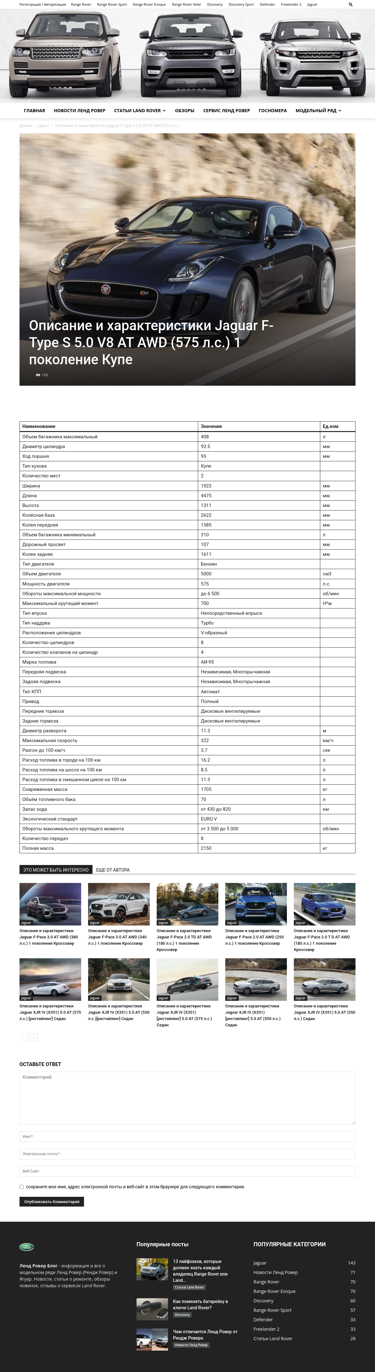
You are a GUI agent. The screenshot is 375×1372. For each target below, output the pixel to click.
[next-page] (33, 1037)
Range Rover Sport (112, 4)
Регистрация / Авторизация (43, 4)
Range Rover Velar (186, 4)
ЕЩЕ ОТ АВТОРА (113, 870)
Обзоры (184, 110)
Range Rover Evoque (149, 4)
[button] (350, 4)
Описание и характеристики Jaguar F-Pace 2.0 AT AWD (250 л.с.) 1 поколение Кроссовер (254, 937)
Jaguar (312, 4)
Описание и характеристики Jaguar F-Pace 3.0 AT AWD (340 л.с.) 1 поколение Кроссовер (117, 937)
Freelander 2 (291, 4)
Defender (267, 4)
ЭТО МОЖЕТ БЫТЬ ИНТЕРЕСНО (56, 870)
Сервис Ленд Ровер (226, 110)
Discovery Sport (241, 4)
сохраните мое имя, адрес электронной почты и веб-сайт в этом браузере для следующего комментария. (135, 1186)
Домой (26, 125)
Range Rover (81, 4)
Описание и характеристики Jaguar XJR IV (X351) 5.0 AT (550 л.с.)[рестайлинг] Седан (118, 1012)
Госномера (273, 110)
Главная (34, 110)
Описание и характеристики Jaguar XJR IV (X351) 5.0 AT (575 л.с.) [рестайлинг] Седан (50, 1012)
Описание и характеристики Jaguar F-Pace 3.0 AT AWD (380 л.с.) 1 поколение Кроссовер (49, 937)
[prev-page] (23, 1037)
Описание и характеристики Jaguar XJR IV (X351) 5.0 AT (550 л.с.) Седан (324, 1012)
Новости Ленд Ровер (79, 110)
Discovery (215, 4)
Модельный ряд (319, 110)
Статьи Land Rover (140, 110)
